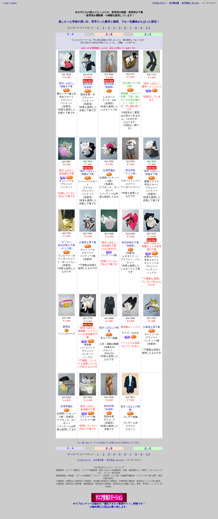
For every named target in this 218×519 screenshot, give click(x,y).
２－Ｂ (109, 34)
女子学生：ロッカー (115, 460)
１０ (148, 27)
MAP (6, 3)
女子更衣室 (99, 460)
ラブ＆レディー (84, 460)
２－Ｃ (147, 34)
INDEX (14, 3)
